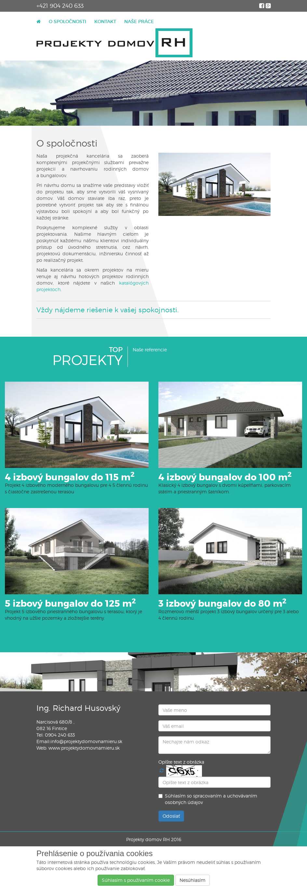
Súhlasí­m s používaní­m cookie (136, 880)
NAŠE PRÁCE (139, 21)
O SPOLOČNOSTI (67, 21)
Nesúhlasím (193, 880)
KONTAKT (105, 21)
